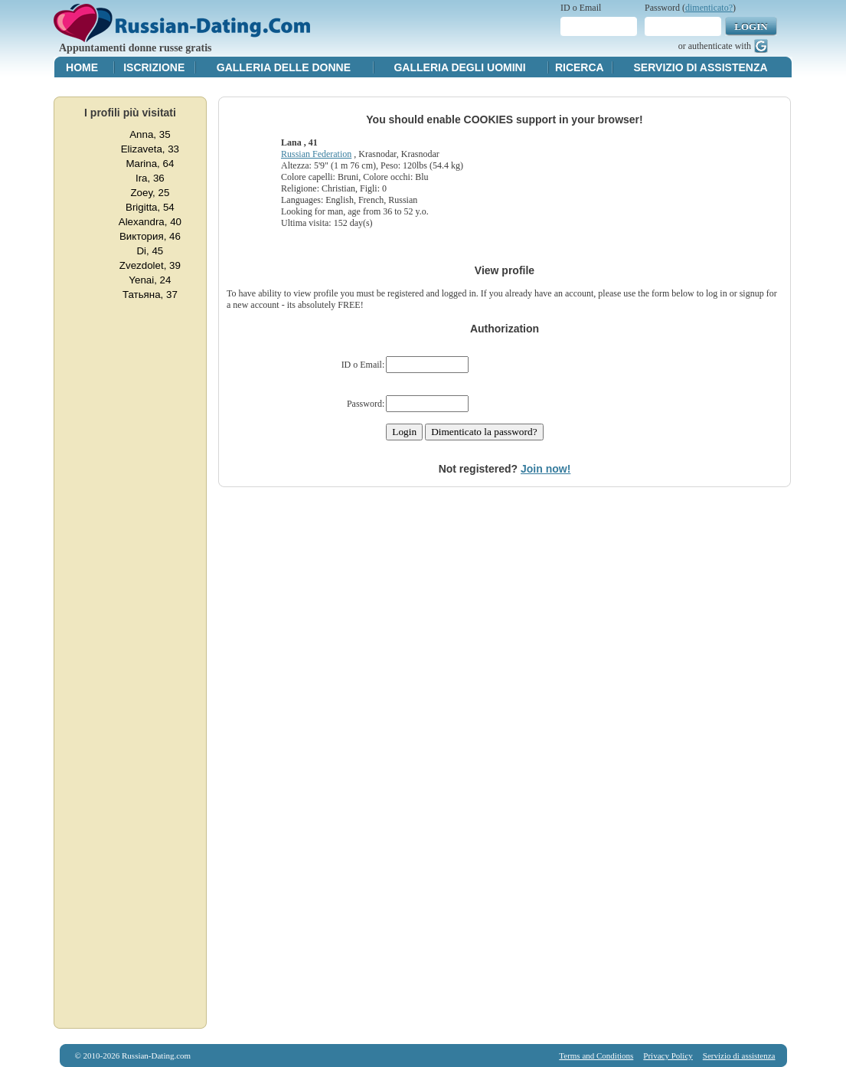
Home (82, 67)
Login (750, 26)
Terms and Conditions (596, 1055)
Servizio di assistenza (701, 67)
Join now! (545, 469)
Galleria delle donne (284, 67)
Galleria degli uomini (459, 67)
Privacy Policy (667, 1055)
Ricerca (579, 67)
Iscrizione (154, 67)
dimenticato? (709, 7)
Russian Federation (316, 154)
